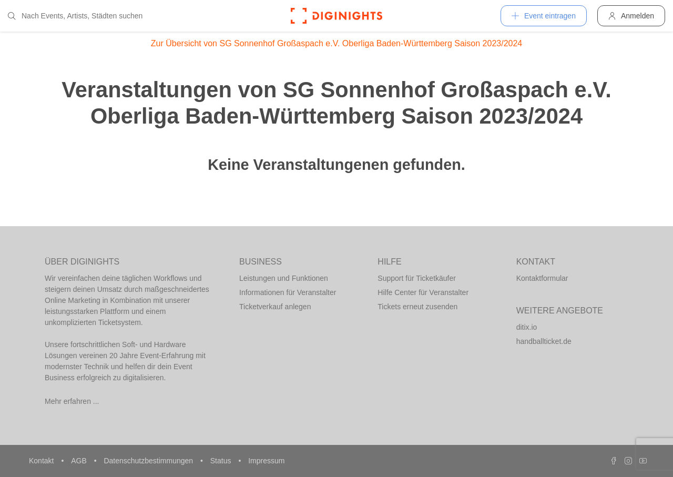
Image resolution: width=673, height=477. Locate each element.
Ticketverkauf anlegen (275, 306)
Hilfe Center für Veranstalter (423, 292)
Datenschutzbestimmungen (149, 460)
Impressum (266, 460)
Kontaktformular (542, 278)
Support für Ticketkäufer (417, 278)
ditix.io (526, 327)
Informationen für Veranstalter (287, 292)
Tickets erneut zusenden (417, 306)
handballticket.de (544, 341)
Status (221, 460)
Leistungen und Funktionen (283, 278)
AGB (79, 460)
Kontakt (42, 460)
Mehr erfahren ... (72, 401)
